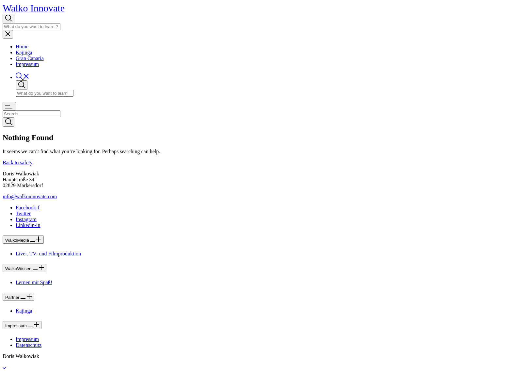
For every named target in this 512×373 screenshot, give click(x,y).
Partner (18, 297)
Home (22, 46)
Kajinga (24, 52)
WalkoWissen (24, 268)
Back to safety (18, 162)
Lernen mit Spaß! (34, 282)
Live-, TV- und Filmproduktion (48, 253)
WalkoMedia (23, 240)
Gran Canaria (30, 58)
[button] (22, 77)
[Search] (31, 26)
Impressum (27, 64)
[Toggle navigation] (8, 34)
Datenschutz (28, 345)
